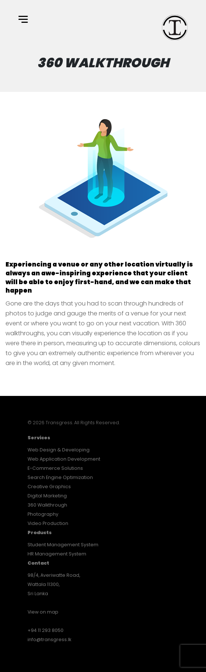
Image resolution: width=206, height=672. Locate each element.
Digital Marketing (47, 496)
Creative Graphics (49, 486)
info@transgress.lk (49, 639)
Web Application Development (64, 459)
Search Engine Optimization (60, 477)
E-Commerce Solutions (55, 468)
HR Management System (57, 554)
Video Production (48, 523)
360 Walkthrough (47, 505)
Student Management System (63, 544)
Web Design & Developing (59, 450)
